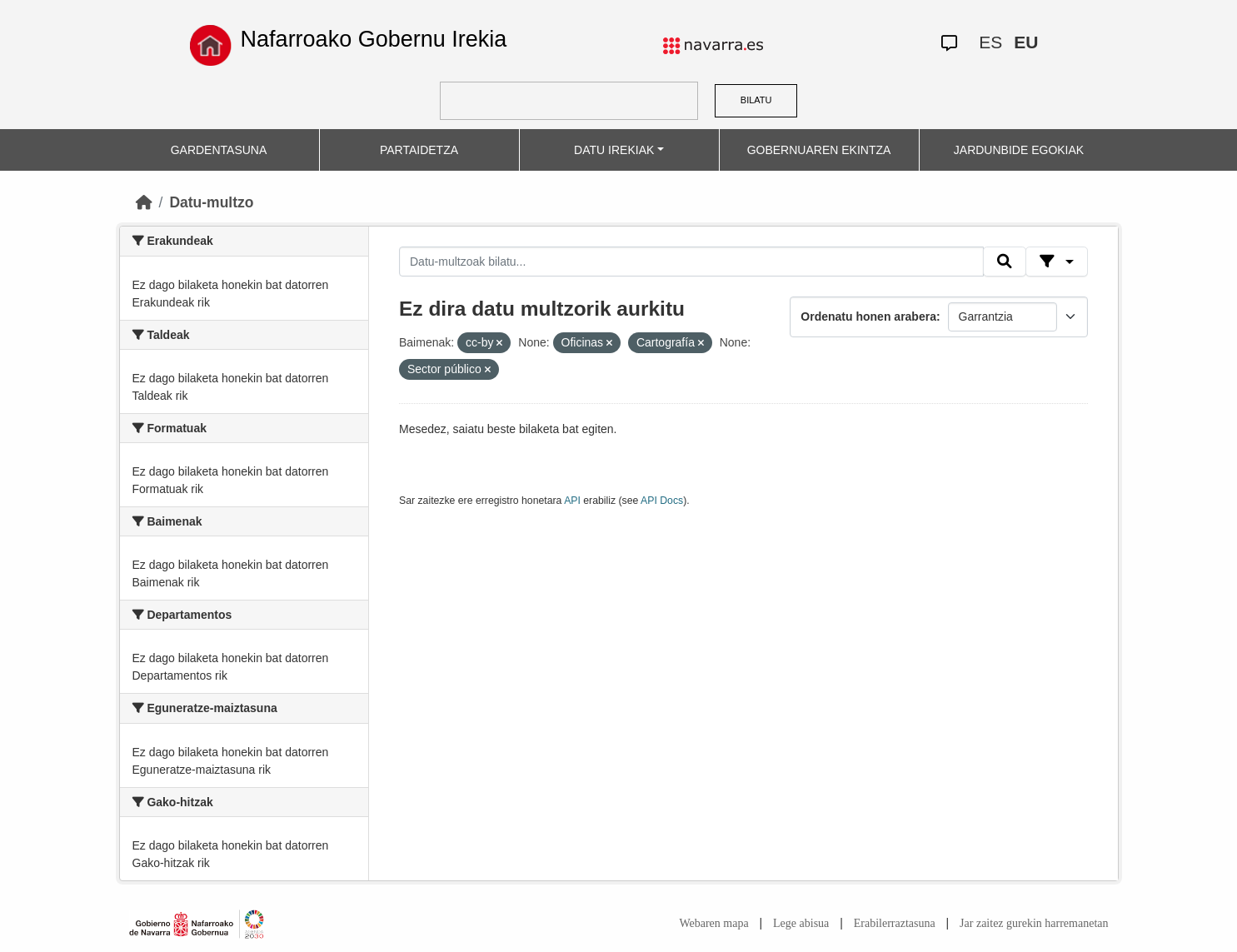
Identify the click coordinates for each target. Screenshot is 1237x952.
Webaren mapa (713, 923)
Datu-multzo (211, 202)
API (572, 500)
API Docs (662, 500)
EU (1026, 42)
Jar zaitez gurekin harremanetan (1034, 923)
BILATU (756, 100)
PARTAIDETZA (419, 150)
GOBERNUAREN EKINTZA (819, 150)
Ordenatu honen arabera (868, 316)
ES (990, 42)
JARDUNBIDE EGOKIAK (1019, 150)
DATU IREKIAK (614, 150)
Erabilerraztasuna (894, 923)
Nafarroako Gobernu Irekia (374, 39)
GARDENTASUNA (219, 150)
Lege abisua (801, 923)
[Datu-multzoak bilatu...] (691, 262)
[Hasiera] (144, 202)
